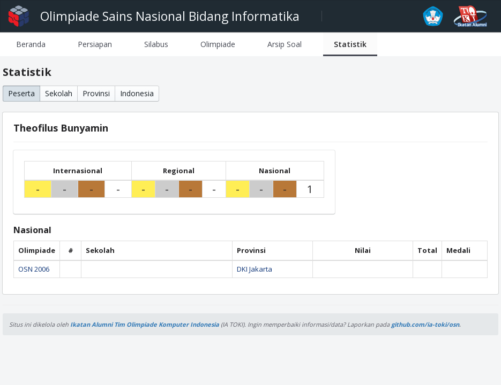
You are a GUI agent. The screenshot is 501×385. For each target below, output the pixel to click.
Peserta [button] (21, 93)
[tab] (30, 44)
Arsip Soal (284, 44)
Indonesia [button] (137, 93)
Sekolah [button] (58, 93)
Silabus (156, 44)
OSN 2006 (33, 269)
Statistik (350, 44)
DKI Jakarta (254, 269)
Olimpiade (217, 44)
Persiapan (95, 44)
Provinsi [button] (96, 93)
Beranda (31, 44)
